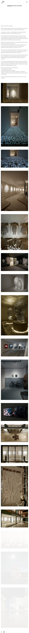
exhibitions (9, 5)
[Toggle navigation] (26, 2)
